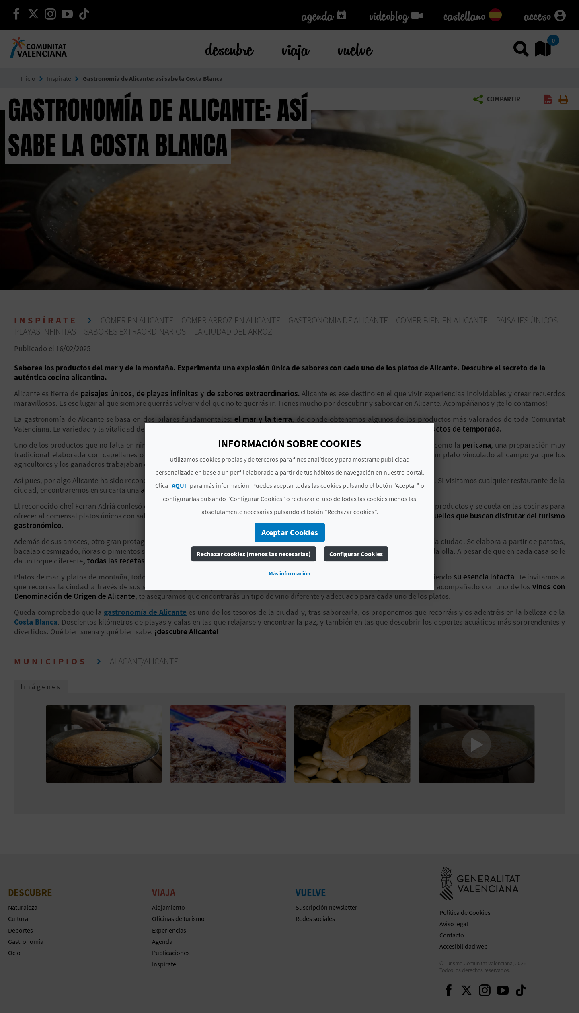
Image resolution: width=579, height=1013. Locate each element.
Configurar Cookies (356, 554)
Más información (289, 573)
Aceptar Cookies (289, 532)
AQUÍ (179, 485)
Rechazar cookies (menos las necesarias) (254, 554)
